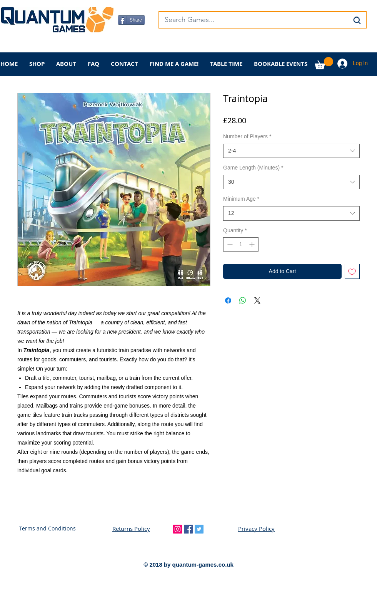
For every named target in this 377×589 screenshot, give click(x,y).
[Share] (131, 20)
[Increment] (252, 244)
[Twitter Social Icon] (199, 529)
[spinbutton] (241, 244)
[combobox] (291, 151)
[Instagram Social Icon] (177, 529)
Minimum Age (241, 199)
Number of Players (247, 136)
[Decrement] (229, 244)
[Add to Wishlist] (352, 271)
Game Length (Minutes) (253, 167)
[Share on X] (257, 300)
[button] (324, 63)
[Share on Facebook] (228, 300)
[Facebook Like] (166, 44)
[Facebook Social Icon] (188, 529)
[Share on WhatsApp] (242, 300)
